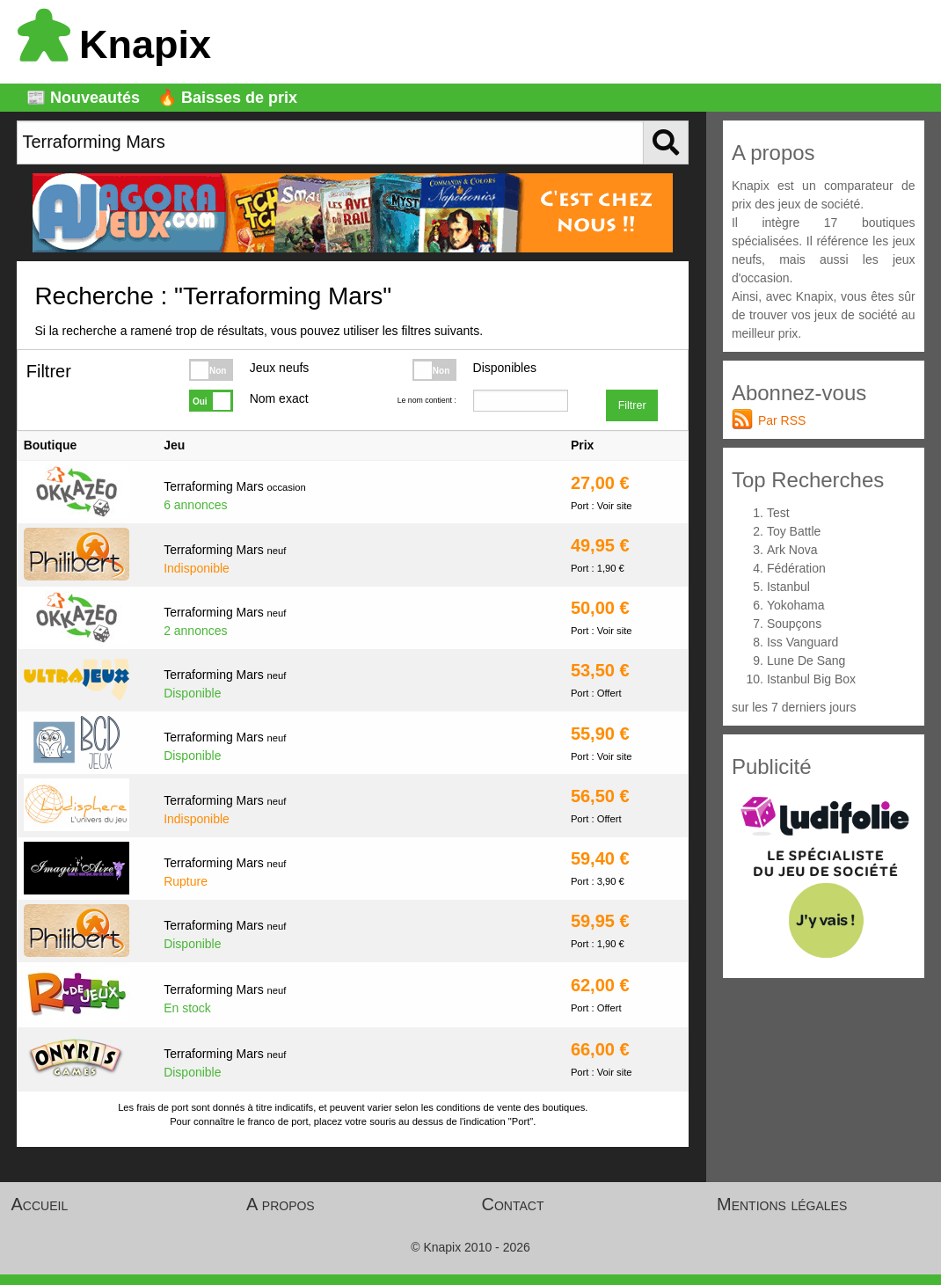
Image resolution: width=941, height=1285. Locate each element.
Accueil (40, 1204)
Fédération (796, 568)
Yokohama (796, 605)
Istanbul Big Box (811, 679)
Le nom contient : (427, 400)
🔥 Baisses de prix (227, 97)
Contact (513, 1204)
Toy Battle (794, 531)
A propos (280, 1204)
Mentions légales (782, 1204)
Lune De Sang (806, 660)
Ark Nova (792, 550)
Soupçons (794, 624)
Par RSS (782, 420)
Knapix (114, 44)
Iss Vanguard (802, 642)
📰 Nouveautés (83, 97)
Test (778, 513)
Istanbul (788, 587)
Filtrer (632, 405)
